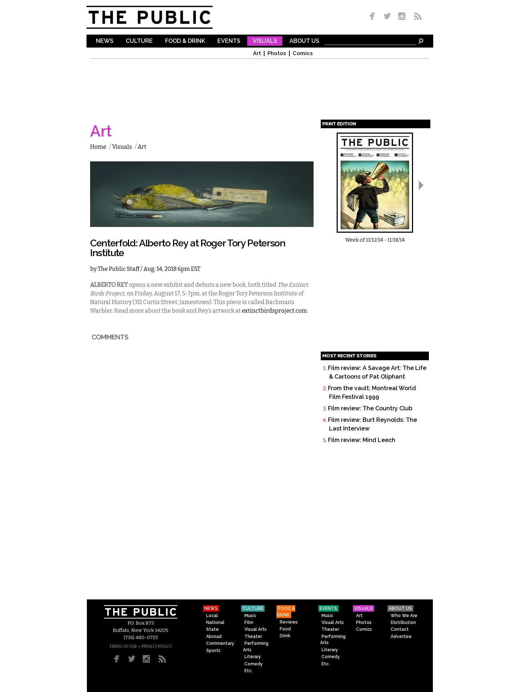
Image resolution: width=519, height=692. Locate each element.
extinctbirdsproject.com (274, 310)
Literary (252, 656)
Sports (213, 650)
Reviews (289, 622)
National (215, 622)
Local (212, 615)
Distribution (403, 622)
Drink (285, 635)
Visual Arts (255, 629)
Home (98, 146)
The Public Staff (118, 268)
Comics (303, 53)
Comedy (253, 663)
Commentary (220, 643)
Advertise (401, 636)
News (105, 41)
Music (250, 615)
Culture (139, 41)
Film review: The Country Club (370, 408)
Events (228, 41)
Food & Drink (185, 41)
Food (285, 628)
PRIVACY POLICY (157, 646)
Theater (253, 636)
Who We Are (404, 615)
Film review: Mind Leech (361, 440)
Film (248, 622)
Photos (276, 53)
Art (257, 53)
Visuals (265, 41)
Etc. (248, 670)
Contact (400, 629)
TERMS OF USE (123, 646)
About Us (304, 41)
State (212, 629)
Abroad (214, 636)
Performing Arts (256, 646)
